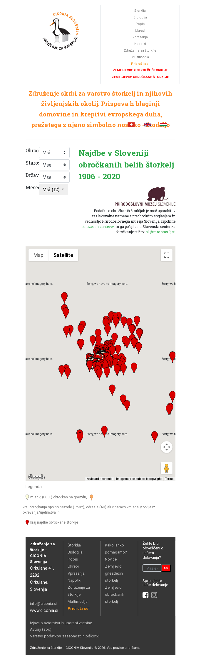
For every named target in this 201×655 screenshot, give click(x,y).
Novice (111, 559)
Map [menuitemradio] (38, 255)
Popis (140, 24)
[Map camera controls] (166, 447)
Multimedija (78, 601)
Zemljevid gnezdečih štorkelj (114, 573)
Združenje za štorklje (140, 51)
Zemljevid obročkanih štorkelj (114, 594)
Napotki (140, 44)
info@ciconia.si (43, 603)
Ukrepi (140, 31)
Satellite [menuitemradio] (63, 255)
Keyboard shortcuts (99, 478)
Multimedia (140, 57)
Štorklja (140, 11)
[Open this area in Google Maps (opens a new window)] (36, 477)
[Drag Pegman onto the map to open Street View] (166, 468)
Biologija (140, 17)
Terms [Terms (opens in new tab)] (169, 478)
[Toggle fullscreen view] (166, 255)
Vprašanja (140, 37)
